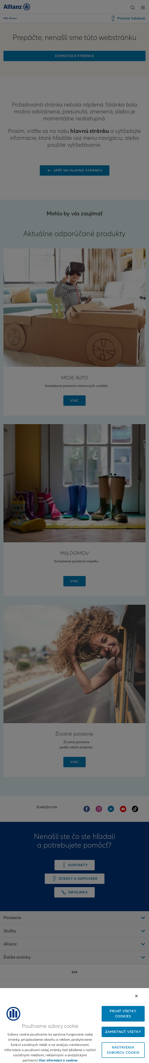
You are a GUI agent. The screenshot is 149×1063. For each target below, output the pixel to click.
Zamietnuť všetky (123, 1032)
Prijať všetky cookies (123, 1013)
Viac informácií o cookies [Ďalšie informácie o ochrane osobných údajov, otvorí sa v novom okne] (58, 1060)
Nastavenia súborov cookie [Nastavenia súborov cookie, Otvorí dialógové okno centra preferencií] (123, 1050)
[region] (74, 1025)
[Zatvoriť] (136, 996)
